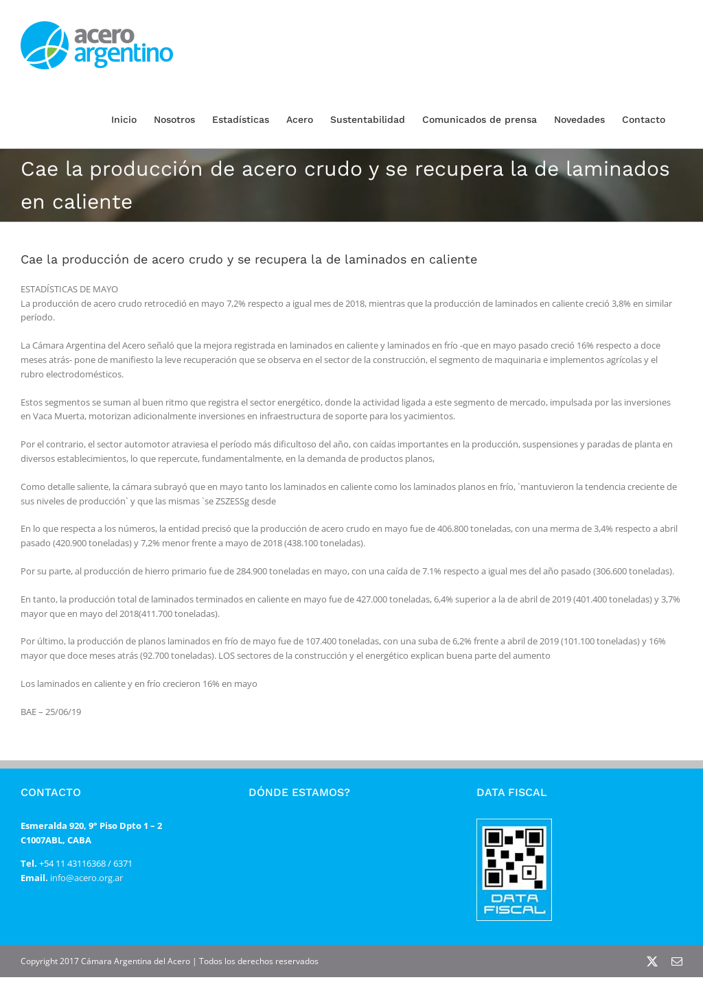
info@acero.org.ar (85, 878)
